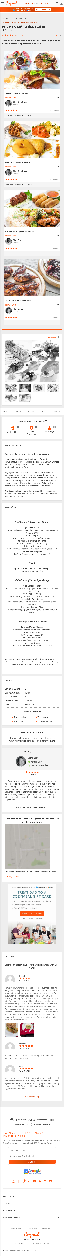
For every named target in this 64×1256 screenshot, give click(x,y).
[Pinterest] (40, 1180)
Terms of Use (31, 1228)
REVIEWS (57, 410)
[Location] (33, 1155)
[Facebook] (19, 1180)
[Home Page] (11, 3)
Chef (44, 410)
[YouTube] (35, 1180)
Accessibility (15, 1228)
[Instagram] (13, 1180)
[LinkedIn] (50, 1180)
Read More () (32, 1096)
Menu (18, 410)
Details (31, 410)
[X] (45, 1180)
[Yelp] (29, 1180)
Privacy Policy (48, 1228)
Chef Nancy (33, 757)
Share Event (53, 337)
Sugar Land (13, 876)
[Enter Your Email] (32, 1150)
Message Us (28, 3)
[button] (2, 3)
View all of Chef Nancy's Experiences (32, 807)
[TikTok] (24, 1180)
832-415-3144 (44, 1243)
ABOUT (5, 410)
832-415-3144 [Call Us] (43, 3)
